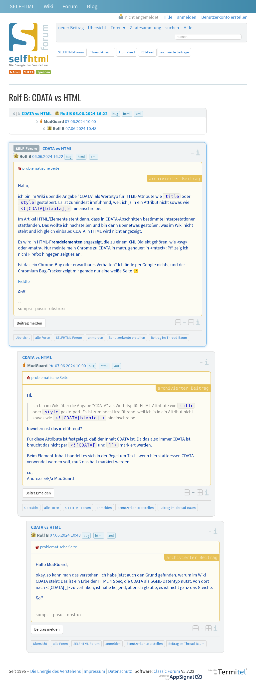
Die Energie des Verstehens (55, 671)
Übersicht (97, 27)
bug (68, 156)
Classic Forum (167, 671)
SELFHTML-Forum (71, 52)
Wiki (48, 6)
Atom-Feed (126, 52)
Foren (116, 27)
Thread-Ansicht (101, 52)
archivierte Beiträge (174, 52)
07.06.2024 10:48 (65, 535)
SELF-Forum (26, 148)
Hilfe (188, 27)
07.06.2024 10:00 (70, 365)
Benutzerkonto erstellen (127, 337)
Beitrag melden (29, 323)
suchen (172, 27)
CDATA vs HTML (57, 148)
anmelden (95, 337)
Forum (70, 6)
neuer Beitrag (71, 27)
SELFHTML (22, 6)
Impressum (94, 671)
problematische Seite (40, 168)
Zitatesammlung (145, 27)
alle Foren (42, 337)
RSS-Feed (147, 52)
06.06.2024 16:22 (47, 156)
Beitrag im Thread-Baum (169, 337)
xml (93, 156)
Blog (92, 6)
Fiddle (24, 281)
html (81, 156)
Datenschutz (120, 671)
